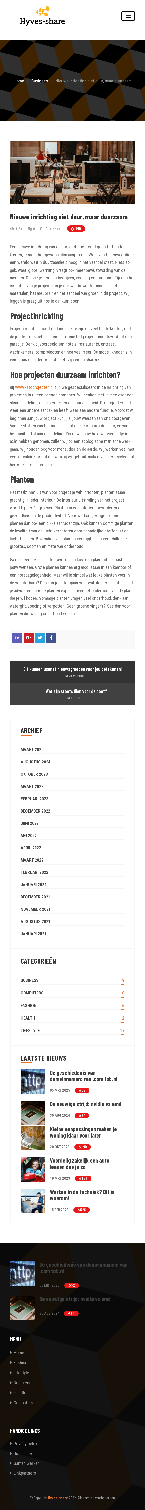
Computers (32, 992)
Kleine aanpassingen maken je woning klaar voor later (83, 1132)
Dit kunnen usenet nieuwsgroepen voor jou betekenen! (72, 669)
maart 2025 (32, 749)
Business (52, 229)
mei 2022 (29, 835)
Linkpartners (23, 1473)
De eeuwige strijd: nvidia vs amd (85, 1104)
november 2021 (36, 909)
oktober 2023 (34, 774)
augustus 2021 (35, 921)
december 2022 (35, 811)
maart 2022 (32, 860)
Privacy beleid (24, 1443)
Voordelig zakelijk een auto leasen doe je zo (79, 1163)
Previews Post (72, 676)
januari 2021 (34, 933)
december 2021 (35, 896)
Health (28, 1017)
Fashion (28, 1005)
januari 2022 (34, 884)
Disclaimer (21, 1453)
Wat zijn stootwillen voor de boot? (76, 691)
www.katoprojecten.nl (34, 387)
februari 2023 (34, 798)
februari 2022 (34, 872)
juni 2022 (30, 823)
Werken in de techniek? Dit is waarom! (82, 1195)
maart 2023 (32, 786)
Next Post (76, 698)
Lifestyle (30, 1030)
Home (19, 1352)
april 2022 (31, 847)
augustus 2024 (35, 761)
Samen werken (25, 1463)
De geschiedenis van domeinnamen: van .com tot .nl (83, 1075)
